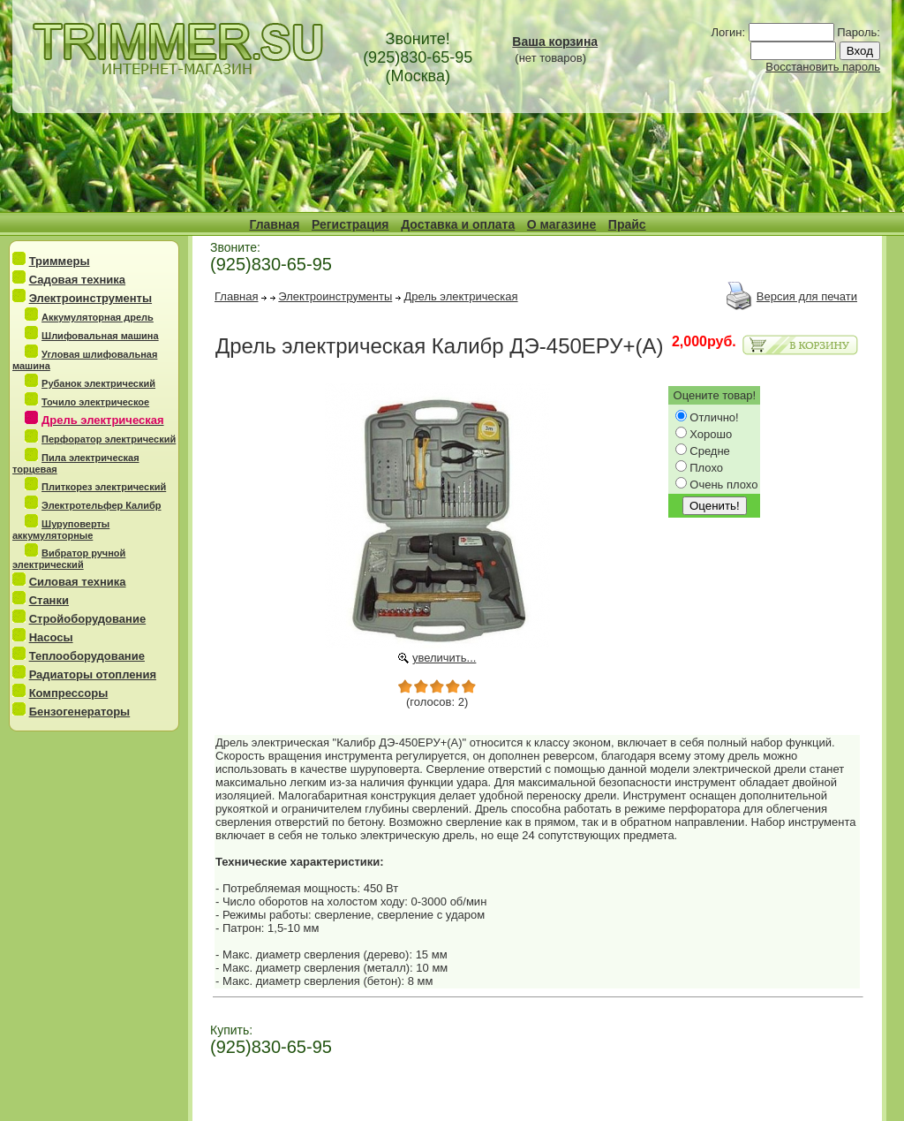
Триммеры (59, 261)
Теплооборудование (87, 656)
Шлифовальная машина (100, 335)
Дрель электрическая (461, 296)
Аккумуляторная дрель (97, 317)
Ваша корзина (555, 41)
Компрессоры (69, 693)
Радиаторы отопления (92, 674)
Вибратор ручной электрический (68, 559)
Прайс (627, 224)
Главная (274, 224)
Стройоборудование (88, 618)
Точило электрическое (95, 402)
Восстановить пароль (822, 66)
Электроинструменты (90, 298)
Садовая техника (77, 279)
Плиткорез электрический (103, 486)
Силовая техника (77, 581)
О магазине (561, 224)
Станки (49, 600)
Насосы (51, 637)
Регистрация (350, 224)
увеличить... (444, 657)
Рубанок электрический (98, 383)
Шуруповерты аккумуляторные (60, 530)
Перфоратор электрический (108, 439)
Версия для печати (807, 296)
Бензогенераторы (80, 711)
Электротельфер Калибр (101, 505)
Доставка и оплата (458, 224)
